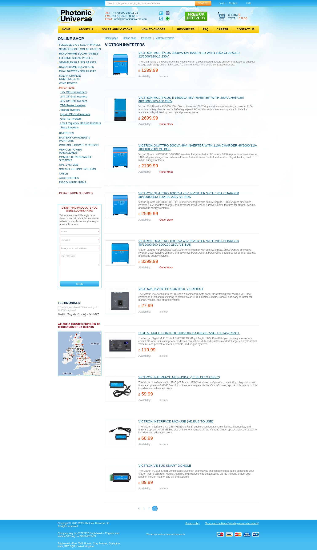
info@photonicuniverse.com (131, 19)
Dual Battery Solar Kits (77, 71)
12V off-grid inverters (73, 92)
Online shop (71, 39)
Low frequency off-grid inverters (80, 123)
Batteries (66, 133)
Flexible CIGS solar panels (80, 44)
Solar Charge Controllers (70, 77)
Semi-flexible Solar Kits (77, 62)
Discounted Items (72, 182)
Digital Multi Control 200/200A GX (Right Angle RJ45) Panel (189, 333)
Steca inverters (69, 127)
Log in (222, 3)
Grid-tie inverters (71, 118)
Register (233, 3)
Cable (63, 173)
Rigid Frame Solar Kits (76, 66)
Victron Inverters (70, 109)
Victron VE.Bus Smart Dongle (165, 465)
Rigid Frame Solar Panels (79, 53)
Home (66, 29)
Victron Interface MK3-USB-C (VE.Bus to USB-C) (179, 377)
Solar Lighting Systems (77, 169)
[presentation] (80, 273)
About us (86, 29)
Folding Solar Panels (76, 58)
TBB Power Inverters (73, 105)
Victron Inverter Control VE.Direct (171, 288)
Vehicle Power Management (70, 151)
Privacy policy (192, 523)
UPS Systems (69, 164)
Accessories (69, 178)
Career (222, 29)
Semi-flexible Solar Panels (80, 49)
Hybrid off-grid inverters (75, 114)
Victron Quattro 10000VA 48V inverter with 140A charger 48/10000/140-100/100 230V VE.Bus (189, 194)
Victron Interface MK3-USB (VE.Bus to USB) (176, 421)
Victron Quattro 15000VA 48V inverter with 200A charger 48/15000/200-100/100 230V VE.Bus (189, 242)
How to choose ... (154, 29)
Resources (185, 29)
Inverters (67, 87)
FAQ (206, 29)
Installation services (76, 193)
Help (248, 3)
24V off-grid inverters (73, 96)
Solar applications (117, 29)
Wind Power (68, 83)
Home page (111, 38)
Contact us (245, 29)
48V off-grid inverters (73, 101)
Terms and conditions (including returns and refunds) (232, 523)
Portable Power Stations (79, 145)
